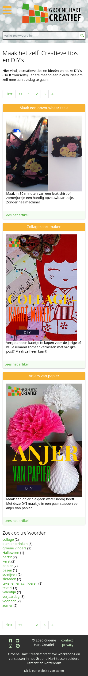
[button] (7, 13)
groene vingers (15, 548)
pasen (7, 570)
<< (20, 94)
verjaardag (11, 596)
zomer (8, 605)
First (9, 94)
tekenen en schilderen (20, 583)
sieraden (9, 579)
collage (8, 539)
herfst (7, 557)
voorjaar (9, 601)
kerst (7, 561)
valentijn (9, 592)
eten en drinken (15, 543)
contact (67, 640)
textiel (7, 588)
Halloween (11, 552)
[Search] (41, 35)
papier (8, 565)
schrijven (10, 574)
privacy (67, 644)
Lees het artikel (16, 215)
